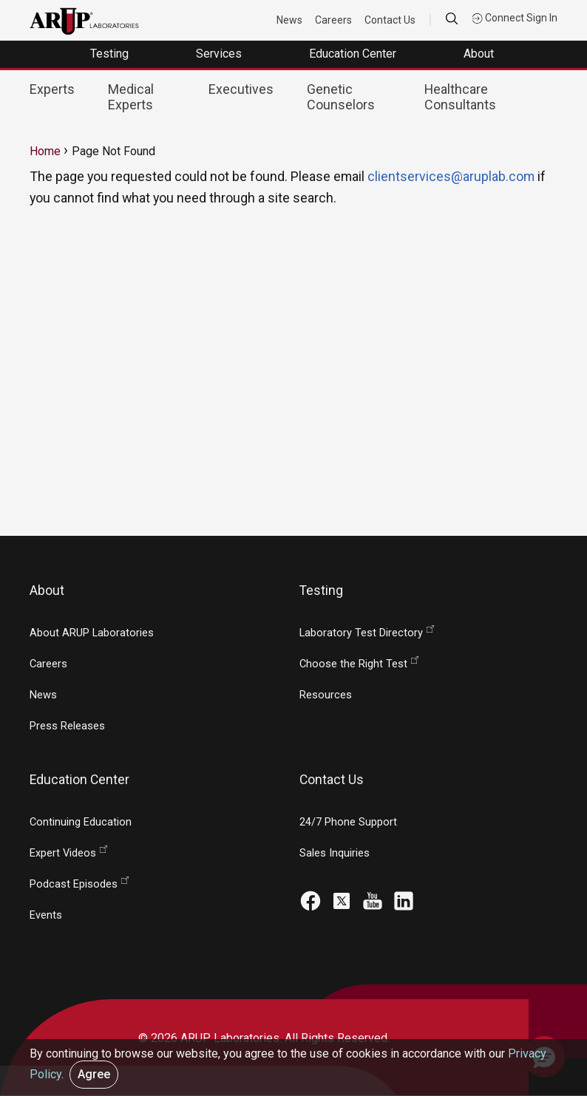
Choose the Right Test (353, 664)
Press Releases (67, 726)
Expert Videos (63, 853)
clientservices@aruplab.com (451, 176)
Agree (94, 1074)
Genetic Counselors (341, 96)
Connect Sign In (514, 18)
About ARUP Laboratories (92, 633)
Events (46, 915)
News (289, 20)
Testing (111, 54)
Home (45, 151)
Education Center (354, 54)
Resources (325, 695)
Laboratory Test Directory (361, 633)
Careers (333, 20)
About (480, 54)
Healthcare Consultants (460, 96)
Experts (52, 89)
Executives (241, 89)
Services (220, 54)
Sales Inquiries (334, 853)
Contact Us (389, 20)
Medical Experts (131, 96)
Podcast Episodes (74, 884)
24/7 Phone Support (348, 822)
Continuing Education (81, 822)
